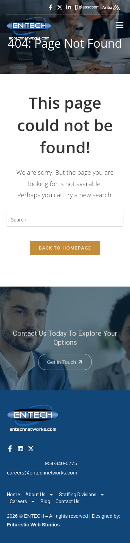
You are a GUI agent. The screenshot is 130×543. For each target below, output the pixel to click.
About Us (39, 494)
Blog (45, 501)
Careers (22, 501)
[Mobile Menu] (120, 25)
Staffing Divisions (82, 494)
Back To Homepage (65, 248)
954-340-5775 (61, 463)
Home (13, 494)
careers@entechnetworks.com (42, 473)
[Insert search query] (65, 220)
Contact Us (67, 501)
